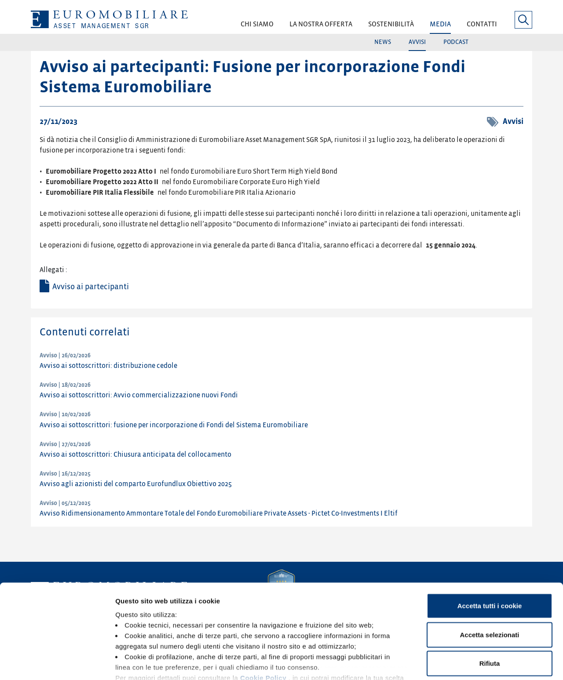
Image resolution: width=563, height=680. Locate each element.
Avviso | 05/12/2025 (65, 503)
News (382, 42)
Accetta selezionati (489, 574)
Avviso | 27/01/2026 (65, 444)
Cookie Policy (263, 618)
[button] (257, 27)
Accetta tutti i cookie (489, 545)
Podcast (455, 42)
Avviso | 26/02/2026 (65, 355)
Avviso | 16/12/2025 (65, 473)
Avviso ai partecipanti (90, 287)
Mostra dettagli (462, 662)
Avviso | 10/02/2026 (65, 414)
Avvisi (417, 42)
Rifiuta (489, 603)
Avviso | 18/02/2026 (65, 385)
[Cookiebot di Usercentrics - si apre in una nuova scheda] (56, 662)
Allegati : (53, 270)
